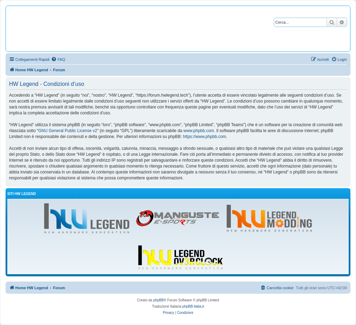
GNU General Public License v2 (67, 130)
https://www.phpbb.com (204, 136)
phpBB (158, 300)
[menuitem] (58, 59)
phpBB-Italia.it (193, 306)
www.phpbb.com (199, 130)
